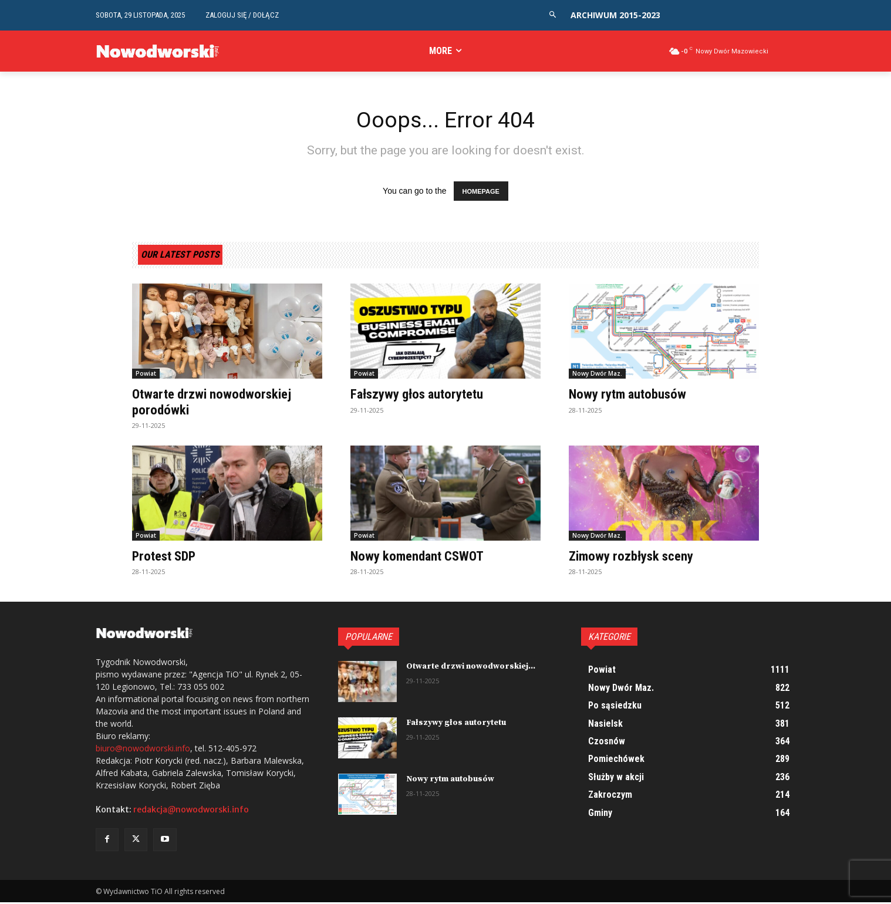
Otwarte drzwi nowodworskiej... (470, 668)
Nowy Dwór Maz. (597, 376)
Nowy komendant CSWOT (421, 557)
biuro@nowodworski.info (143, 749)
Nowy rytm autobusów (631, 396)
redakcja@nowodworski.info (191, 811)
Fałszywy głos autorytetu (421, 396)
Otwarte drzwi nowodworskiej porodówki (215, 404)
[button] (553, 15)
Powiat (146, 376)
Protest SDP (166, 557)
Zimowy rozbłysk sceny (635, 557)
